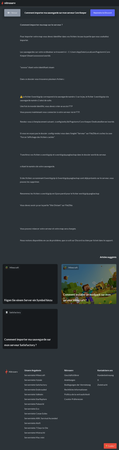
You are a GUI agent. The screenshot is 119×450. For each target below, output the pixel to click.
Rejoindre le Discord (103, 13)
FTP (71, 106)
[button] (115, 3)
